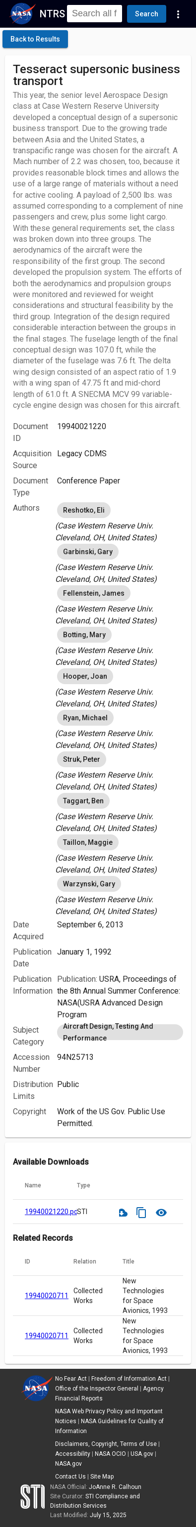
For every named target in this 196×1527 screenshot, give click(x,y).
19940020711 (46, 1296)
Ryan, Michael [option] (85, 718)
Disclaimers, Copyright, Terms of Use (106, 1443)
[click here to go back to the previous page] (35, 39)
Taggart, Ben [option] (83, 801)
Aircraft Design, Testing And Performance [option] (120, 1032)
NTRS (52, 14)
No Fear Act (71, 1378)
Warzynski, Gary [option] (89, 884)
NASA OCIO (110, 1453)
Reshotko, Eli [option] (84, 510)
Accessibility (72, 1453)
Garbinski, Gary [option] (88, 552)
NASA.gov (68, 1463)
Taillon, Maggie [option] (88, 842)
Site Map (102, 1476)
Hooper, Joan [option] (85, 676)
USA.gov (142, 1453)
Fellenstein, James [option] (94, 593)
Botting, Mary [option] (84, 635)
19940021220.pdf (53, 1212)
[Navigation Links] (178, 14)
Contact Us (70, 1476)
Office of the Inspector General (96, 1388)
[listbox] (120, 522)
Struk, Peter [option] (81, 759)
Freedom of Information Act (129, 1378)
